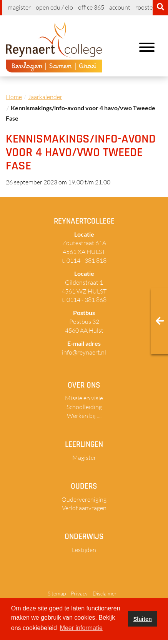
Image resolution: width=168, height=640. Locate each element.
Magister (19, 7)
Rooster (145, 7)
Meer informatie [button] (81, 628)
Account (119, 7)
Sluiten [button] (142, 619)
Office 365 (91, 7)
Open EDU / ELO (54, 7)
